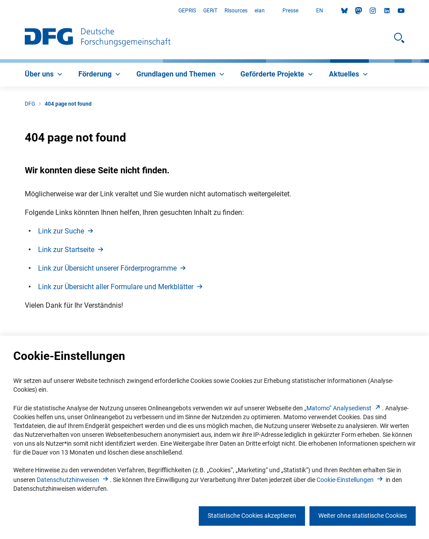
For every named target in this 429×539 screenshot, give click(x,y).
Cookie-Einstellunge (350, 479)
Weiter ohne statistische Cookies (362, 515)
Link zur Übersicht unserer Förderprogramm (112, 268)
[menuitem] (44, 74)
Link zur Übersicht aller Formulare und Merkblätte (121, 287)
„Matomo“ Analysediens (343, 408)
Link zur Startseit (71, 249)
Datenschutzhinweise (73, 479)
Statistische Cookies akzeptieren (252, 515)
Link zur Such (66, 231)
